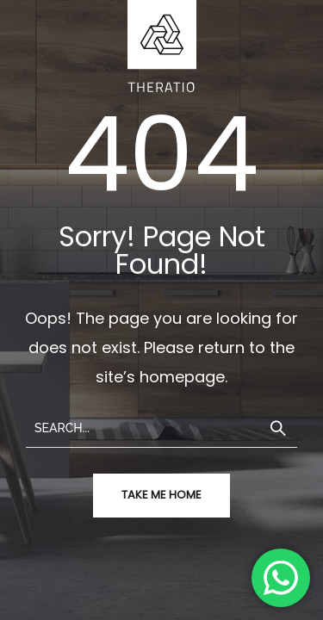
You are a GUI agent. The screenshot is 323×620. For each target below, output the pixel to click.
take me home (161, 495)
